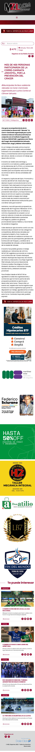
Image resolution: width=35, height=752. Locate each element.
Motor (5, 695)
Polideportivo (15, 120)
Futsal (5, 624)
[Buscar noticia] (20, 43)
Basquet (6, 588)
